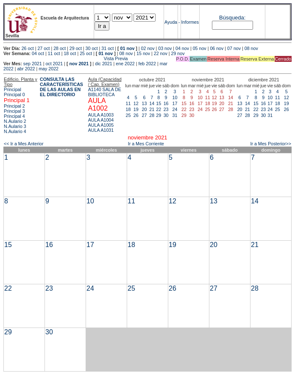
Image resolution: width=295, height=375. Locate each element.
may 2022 (48, 68)
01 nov (127, 48)
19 (136, 109)
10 (175, 97)
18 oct (70, 53)
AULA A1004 (101, 119)
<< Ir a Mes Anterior (24, 143)
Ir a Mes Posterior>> (270, 143)
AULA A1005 (101, 125)
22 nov (160, 53)
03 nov (165, 48)
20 (144, 109)
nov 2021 (79, 63)
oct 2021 (54, 63)
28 (151, 115)
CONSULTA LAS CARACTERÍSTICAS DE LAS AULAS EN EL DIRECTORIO (61, 87)
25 (128, 115)
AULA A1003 (101, 114)
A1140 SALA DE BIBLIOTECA (104, 92)
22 (158, 109)
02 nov (148, 48)
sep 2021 (32, 63)
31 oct (107, 48)
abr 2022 (26, 68)
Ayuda (170, 22)
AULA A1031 (101, 130)
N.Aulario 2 (15, 121)
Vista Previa (65, 58)
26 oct (28, 48)
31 (175, 115)
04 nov (182, 48)
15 (158, 103)
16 (166, 103)
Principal (12, 89)
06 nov (216, 48)
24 (175, 109)
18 (128, 109)
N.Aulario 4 (15, 131)
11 (128, 103)
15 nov (143, 53)
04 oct (38, 53)
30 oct (92, 48)
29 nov (178, 53)
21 (151, 109)
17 (175, 103)
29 (158, 115)
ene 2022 (125, 63)
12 (136, 103)
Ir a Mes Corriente (146, 143)
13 (144, 103)
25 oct (86, 53)
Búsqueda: (232, 17)
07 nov (234, 48)
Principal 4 (14, 116)
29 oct (76, 48)
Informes (190, 22)
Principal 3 (14, 111)
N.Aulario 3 (15, 126)
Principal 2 (14, 105)
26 (136, 115)
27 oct (43, 48)
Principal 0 (14, 94)
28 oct (59, 48)
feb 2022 (147, 63)
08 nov (251, 48)
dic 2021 (103, 63)
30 (166, 115)
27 (144, 115)
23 (166, 109)
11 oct (54, 53)
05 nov (199, 48)
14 (151, 103)
